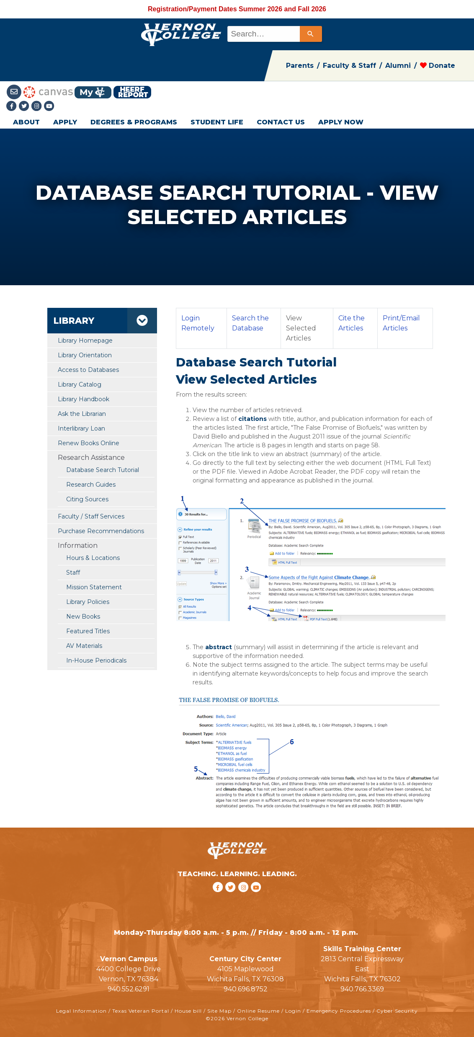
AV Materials (84, 646)
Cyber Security (397, 1011)
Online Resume (258, 1011)
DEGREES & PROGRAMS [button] (133, 122)
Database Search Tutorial (102, 470)
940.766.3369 (362, 989)
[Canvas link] (48, 91)
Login (293, 1011)
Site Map (219, 1011)
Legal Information (81, 1011)
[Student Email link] (14, 91)
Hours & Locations (93, 558)
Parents (300, 66)
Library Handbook (83, 399)
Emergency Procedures (339, 1011)
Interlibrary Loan (81, 428)
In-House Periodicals (96, 660)
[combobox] (274, 34)
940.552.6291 (128, 989)
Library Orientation (85, 355)
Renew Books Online (88, 443)
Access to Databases (88, 370)
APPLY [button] (65, 122)
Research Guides (91, 484)
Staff (73, 572)
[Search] (311, 34)
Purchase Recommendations (101, 531)
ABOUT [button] (26, 122)
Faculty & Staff (349, 66)
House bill (188, 1011)
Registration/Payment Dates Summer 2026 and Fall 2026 (237, 9)
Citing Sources (87, 499)
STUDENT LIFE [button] (217, 122)
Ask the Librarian (82, 414)
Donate (437, 66)
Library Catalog (79, 384)
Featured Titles (88, 631)
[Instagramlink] (37, 106)
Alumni (398, 66)
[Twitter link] (25, 106)
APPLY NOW (340, 122)
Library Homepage (85, 340)
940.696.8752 (246, 989)
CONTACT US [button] (281, 122)
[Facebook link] (12, 106)
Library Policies (87, 602)
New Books (83, 616)
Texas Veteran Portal (140, 1011)
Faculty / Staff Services (91, 516)
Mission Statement (94, 587)
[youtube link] (49, 106)
